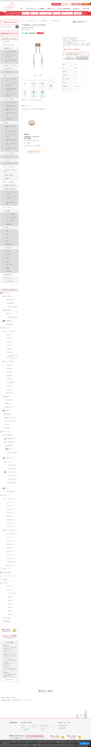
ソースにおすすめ (11, 131)
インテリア (7, 160)
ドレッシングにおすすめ (11, 144)
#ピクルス (56, 13)
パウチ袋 (43, 728)
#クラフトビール (67, 13)
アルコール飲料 (8, 99)
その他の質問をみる (9, 679)
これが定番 (6, 41)
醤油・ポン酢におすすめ (11, 127)
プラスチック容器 (25, 728)
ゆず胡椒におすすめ (11, 149)
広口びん (23, 726)
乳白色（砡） (9, 244)
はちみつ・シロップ (9, 65)
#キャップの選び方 (45, 13)
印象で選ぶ (7, 210)
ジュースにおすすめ (11, 79)
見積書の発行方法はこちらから (9, 676)
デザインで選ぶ (7, 207)
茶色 (7, 231)
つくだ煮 (8, 72)
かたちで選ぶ (8, 247)
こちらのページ (10, 649)
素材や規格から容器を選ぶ (9, 289)
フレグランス (9, 163)
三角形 (7, 261)
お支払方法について (8, 651)
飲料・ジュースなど (9, 75)
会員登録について (7, 645)
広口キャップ (35, 726)
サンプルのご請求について (9, 659)
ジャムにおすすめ (11, 51)
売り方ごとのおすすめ (9, 166)
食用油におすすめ (11, 139)
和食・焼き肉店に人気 (11, 203)
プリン (7, 156)
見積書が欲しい (7, 672)
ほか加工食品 (8, 68)
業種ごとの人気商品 (8, 182)
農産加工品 (7, 48)
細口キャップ (35, 725)
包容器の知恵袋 (64, 8)
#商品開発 (77, 13)
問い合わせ (86, 8)
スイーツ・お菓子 (9, 153)
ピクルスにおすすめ (11, 61)
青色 (7, 241)
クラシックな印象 (11, 217)
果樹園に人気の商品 (9, 185)
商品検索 (42, 8)
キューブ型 (9, 264)
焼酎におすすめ (10, 109)
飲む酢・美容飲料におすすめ (11, 89)
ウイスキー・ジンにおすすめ (11, 118)
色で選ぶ (6, 227)
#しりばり (34, 13)
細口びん (23, 725)
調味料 (6, 122)
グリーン (8, 237)
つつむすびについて (31, 8)
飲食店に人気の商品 (9, 188)
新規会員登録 (56, 4)
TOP (21, 8)
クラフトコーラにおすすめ (11, 84)
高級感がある (9, 224)
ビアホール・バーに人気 (11, 198)
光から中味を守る (9, 281)
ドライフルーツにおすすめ (11, 55)
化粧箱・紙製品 (44, 725)
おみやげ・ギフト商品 (9, 171)
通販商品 (6, 178)
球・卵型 (8, 254)
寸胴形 (7, 251)
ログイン (66, 4)
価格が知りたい (7, 666)
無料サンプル (51, 8)
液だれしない (8, 278)
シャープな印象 (10, 214)
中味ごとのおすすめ (8, 45)
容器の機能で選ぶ (8, 274)
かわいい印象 (9, 220)
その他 (42, 730)
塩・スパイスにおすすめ (11, 135)
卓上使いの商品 (8, 175)
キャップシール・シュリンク (47, 726)
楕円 (7, 257)
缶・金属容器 (24, 730)
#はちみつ (26, 13)
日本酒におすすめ (11, 106)
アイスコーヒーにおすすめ (11, 94)
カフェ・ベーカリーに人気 (11, 192)
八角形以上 (9, 271)
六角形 (7, 268)
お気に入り (76, 4)
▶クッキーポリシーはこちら (67, 745)
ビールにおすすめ (11, 102)
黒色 (7, 234)
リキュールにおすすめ (11, 113)
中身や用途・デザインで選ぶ (9, 38)
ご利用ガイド (76, 8)
